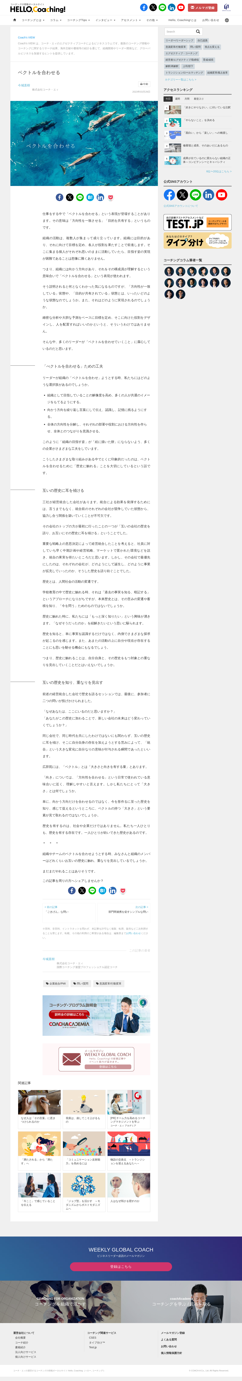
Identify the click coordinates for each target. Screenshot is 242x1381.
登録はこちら (121, 1271)
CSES (92, 1342)
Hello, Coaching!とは (182, 20)
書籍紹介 (20, 1351)
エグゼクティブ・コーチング (182, 53)
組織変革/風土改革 (217, 72)
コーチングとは (33, 20)
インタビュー (105, 20)
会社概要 (20, 1342)
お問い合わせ (210, 20)
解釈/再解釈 (172, 66)
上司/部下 (188, 66)
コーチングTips (78, 20)
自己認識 (202, 40)
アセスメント (131, 20)
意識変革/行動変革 (109, 983)
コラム (55, 20)
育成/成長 (208, 60)
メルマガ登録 (203, 7)
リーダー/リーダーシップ (179, 40)
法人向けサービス (25, 1356)
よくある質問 (169, 1344)
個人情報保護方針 (171, 1357)
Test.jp (93, 1351)
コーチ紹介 (21, 1346)
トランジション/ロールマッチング (184, 72)
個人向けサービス (25, 1361)
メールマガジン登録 (173, 1337)
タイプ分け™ (97, 1346)
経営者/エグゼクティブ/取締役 (182, 60)
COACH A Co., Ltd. (200, 1375)
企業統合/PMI (56, 983)
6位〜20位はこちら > (219, 171)
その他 (152, 20)
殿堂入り (199, 99)
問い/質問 (80, 983)
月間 (187, 99)
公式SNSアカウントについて (181, 205)
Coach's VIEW (26, 37)
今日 (168, 99)
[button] (227, 20)
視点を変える (212, 47)
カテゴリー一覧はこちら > (180, 79)
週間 (177, 99)
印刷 (144, 84)
